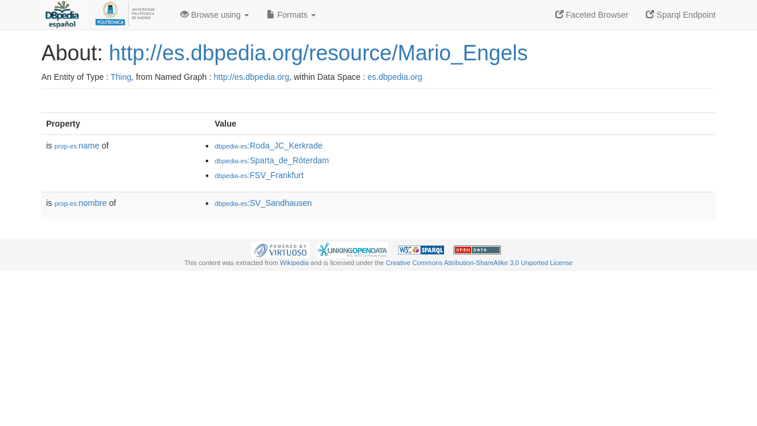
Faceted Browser (592, 15)
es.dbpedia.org (394, 77)
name (76, 145)
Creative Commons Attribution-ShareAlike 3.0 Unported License (479, 262)
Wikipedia (294, 262)
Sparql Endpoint (681, 15)
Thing (121, 77)
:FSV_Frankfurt (259, 175)
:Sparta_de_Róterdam (272, 160)
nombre (80, 203)
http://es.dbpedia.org (251, 77)
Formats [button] (291, 15)
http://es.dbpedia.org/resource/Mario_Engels (318, 53)
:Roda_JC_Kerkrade (268, 145)
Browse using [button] (214, 15)
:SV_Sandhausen (263, 203)
